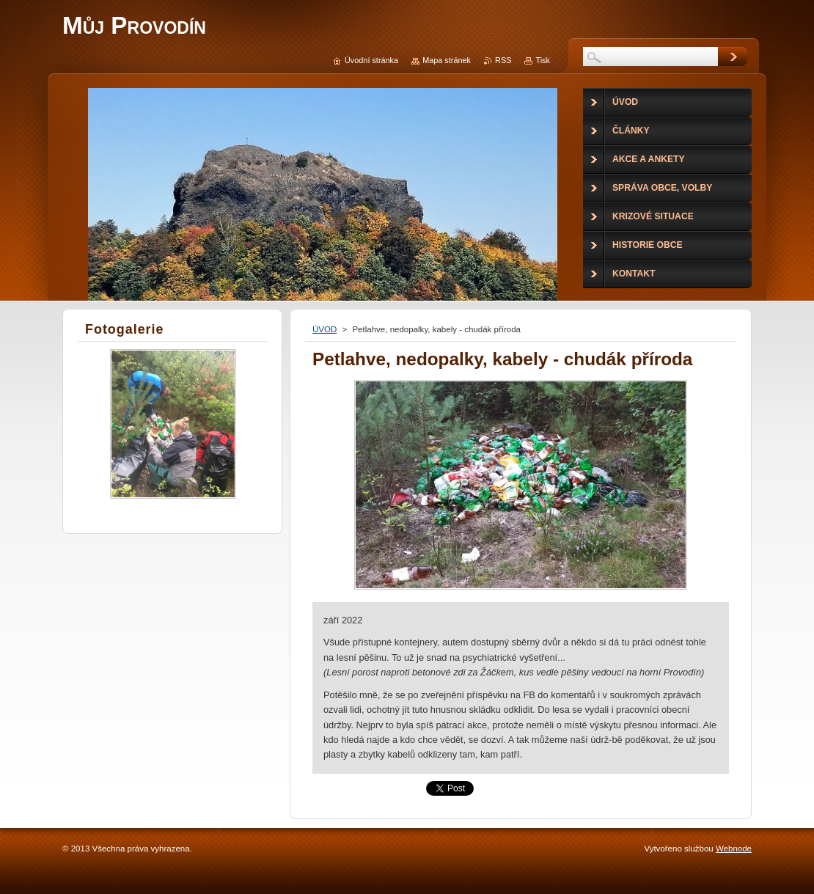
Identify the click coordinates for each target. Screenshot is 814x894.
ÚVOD (324, 329)
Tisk (542, 60)
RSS (503, 60)
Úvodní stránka (371, 60)
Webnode (734, 848)
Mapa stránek (446, 60)
